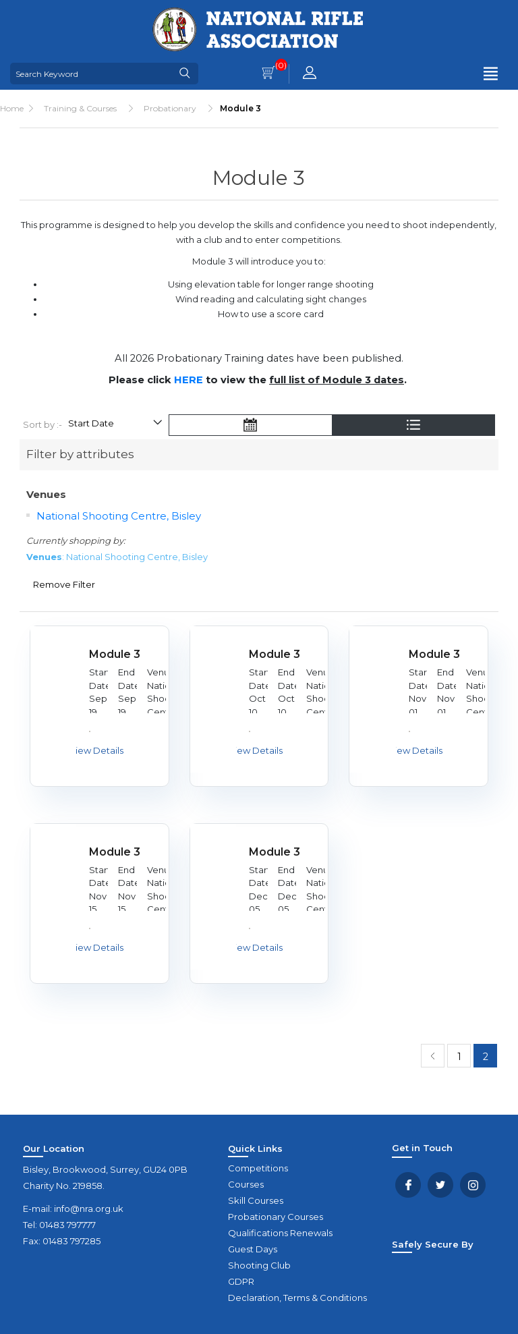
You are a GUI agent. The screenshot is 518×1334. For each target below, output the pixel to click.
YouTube (473, 1185)
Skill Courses (255, 1200)
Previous (432, 1055)
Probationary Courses (275, 1216)
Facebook (408, 1185)
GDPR (241, 1281)
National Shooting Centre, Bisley (118, 515)
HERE (188, 380)
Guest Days (252, 1249)
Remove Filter (64, 584)
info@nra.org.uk (88, 1208)
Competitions (258, 1168)
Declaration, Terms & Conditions (297, 1297)
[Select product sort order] (114, 425)
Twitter (440, 1185)
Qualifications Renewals (280, 1232)
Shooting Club (259, 1265)
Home (12, 108)
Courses (246, 1184)
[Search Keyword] (91, 73)
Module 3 (114, 654)
